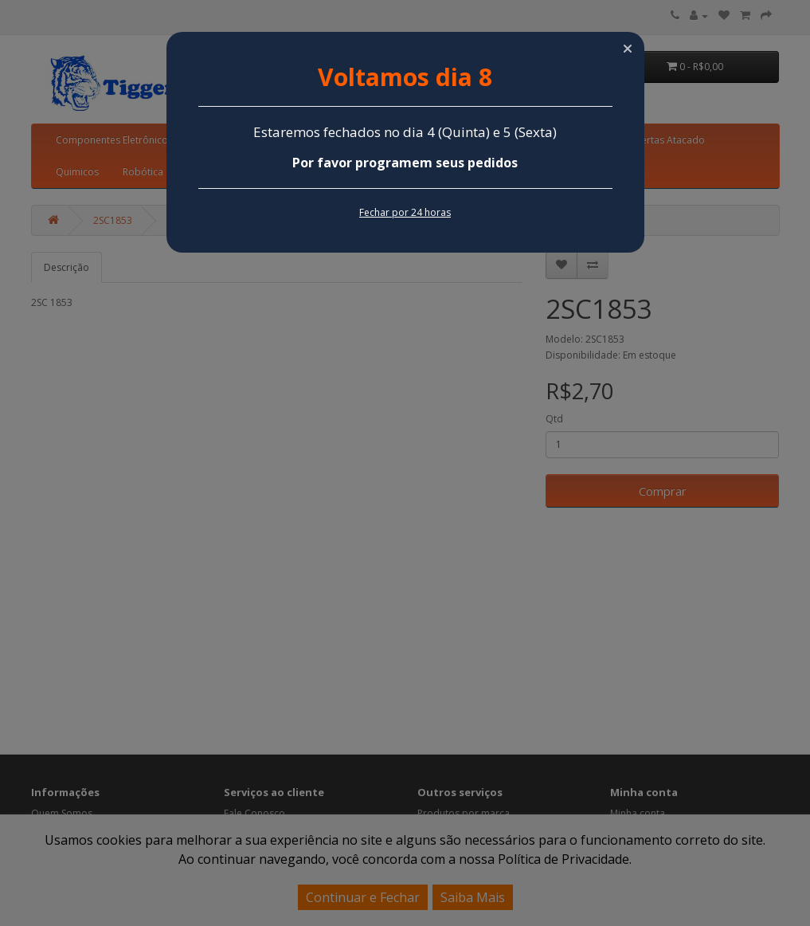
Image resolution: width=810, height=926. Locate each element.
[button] (627, 48)
